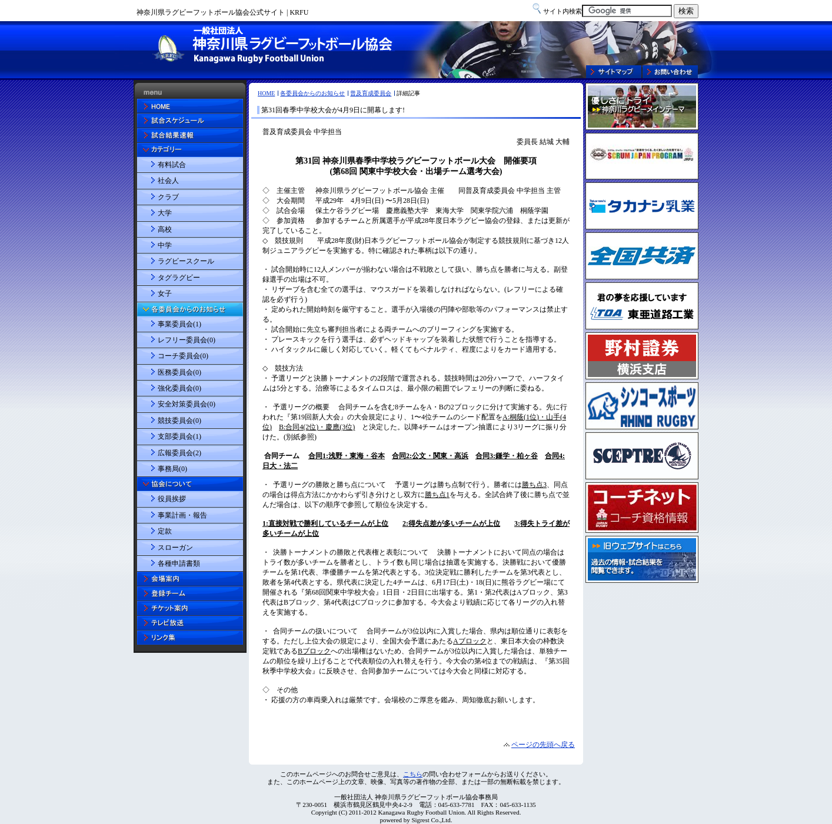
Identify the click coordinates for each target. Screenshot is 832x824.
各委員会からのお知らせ (312, 93)
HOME (266, 93)
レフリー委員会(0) (186, 340)
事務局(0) (172, 469)
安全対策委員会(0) (186, 404)
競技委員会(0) (179, 420)
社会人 (168, 180)
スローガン (175, 547)
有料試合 (172, 165)
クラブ (168, 197)
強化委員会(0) (179, 388)
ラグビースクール (186, 261)
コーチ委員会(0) (183, 356)
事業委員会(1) (179, 324)
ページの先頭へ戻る (543, 744)
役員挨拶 (172, 499)
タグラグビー (179, 277)
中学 (165, 245)
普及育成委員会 (370, 93)
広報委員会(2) (179, 453)
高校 (165, 229)
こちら (412, 774)
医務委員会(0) (179, 372)
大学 (165, 213)
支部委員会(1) (179, 436)
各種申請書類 (179, 563)
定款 (165, 531)
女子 (165, 293)
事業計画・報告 (182, 515)
